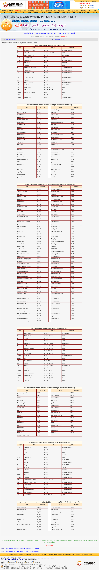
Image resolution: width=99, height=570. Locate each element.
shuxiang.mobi (28, 564)
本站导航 (71, 554)
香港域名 (60, 554)
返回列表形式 (64, 36)
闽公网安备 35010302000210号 (10, 566)
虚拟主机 (92, 3)
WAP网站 (43, 566)
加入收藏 (94, 1)
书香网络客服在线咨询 (84, 3)
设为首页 (88, 1)
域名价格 (34, 554)
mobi (2, 102)
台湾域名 (65, 554)
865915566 (11, 562)
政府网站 (56, 558)
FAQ (55, 554)
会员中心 (51, 554)
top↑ (90, 554)
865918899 (36, 562)
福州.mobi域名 (58, 566)
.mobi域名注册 (50, 566)
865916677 (19, 562)
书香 (40, 566)
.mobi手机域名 (63, 558)
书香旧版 (9, 554)
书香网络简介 (27, 554)
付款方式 (21, 554)
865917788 (27, 562)
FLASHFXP (69, 566)
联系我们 (82, 1)
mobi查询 (64, 566)
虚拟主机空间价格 (43, 554)
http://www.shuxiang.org (28, 558)
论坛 (76, 554)
